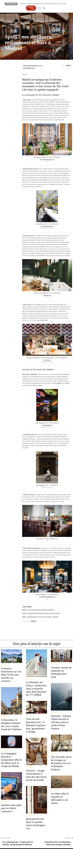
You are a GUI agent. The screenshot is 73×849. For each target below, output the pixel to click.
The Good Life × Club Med (59, 3)
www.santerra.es (47, 295)
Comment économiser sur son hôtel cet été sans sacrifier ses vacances (11, 674)
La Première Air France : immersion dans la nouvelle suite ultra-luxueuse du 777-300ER (36, 688)
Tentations (23, 3)
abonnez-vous (31, 8)
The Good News (47, 3)
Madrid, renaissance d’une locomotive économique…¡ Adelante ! (40, 616)
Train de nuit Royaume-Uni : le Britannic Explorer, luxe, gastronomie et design (36, 725)
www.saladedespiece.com (47, 226)
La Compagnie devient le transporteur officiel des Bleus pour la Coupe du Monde (11, 760)
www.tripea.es (47, 360)
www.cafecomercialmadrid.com (47, 596)
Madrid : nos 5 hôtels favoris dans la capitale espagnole (38, 609)
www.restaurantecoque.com (47, 159)
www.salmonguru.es (47, 425)
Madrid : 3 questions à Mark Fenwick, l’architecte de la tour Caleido (41, 613)
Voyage (7, 30)
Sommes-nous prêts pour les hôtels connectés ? (11, 808)
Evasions (30, 3)
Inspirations (37, 3)
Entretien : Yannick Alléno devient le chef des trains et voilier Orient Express (61, 722)
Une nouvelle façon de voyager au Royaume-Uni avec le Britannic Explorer (61, 763)
